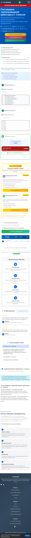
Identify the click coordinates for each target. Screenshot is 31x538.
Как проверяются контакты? (9, 356)
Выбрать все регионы (7, 89)
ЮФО (29, 68)
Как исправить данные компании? (10, 359)
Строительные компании (15, 492)
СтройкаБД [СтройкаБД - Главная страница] (6, 2)
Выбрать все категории (8, 114)
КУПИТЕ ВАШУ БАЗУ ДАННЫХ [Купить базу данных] (15, 5)
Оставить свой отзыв (22, 311)
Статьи (15, 497)
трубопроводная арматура (21, 68)
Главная (2, 68)
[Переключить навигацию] (29, 2)
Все (28, 57)
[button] (15, 153)
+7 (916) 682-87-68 (15, 521)
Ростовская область (6, 69)
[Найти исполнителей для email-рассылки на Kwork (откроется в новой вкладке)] (15, 190)
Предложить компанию (15, 509)
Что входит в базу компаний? (9, 346)
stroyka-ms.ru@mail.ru (15, 523)
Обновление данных (15, 511)
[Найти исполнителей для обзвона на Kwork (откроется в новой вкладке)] (15, 210)
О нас (15, 503)
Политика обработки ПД (15, 514)
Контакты (15, 506)
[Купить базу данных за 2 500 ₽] (15, 148)
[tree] (15, 100)
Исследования (15, 495)
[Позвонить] (19, 2)
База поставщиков (10, 68)
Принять (27, 535)
